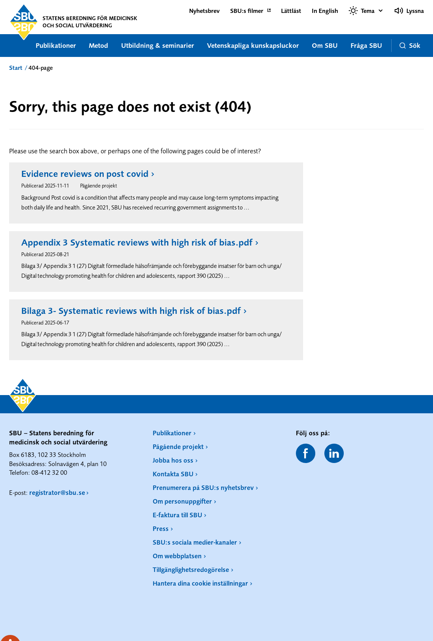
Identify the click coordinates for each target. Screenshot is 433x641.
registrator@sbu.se (57, 492)
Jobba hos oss (173, 460)
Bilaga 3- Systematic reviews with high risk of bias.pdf (131, 310)
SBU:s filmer (246, 10)
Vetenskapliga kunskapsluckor (253, 45)
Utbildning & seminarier (157, 45)
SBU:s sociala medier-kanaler (195, 542)
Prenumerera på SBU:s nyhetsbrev (203, 487)
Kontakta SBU (173, 473)
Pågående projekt (178, 446)
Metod (98, 45)
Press (161, 528)
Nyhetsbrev (204, 10)
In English (325, 10)
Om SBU (325, 45)
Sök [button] (410, 45)
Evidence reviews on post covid (85, 173)
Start (15, 67)
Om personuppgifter (182, 501)
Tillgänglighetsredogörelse (191, 569)
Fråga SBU (366, 45)
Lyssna (409, 10)
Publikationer (56, 45)
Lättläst (291, 10)
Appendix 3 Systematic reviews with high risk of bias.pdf (137, 242)
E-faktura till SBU (177, 514)
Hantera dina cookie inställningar (200, 583)
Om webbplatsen (177, 555)
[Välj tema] (366, 10)
